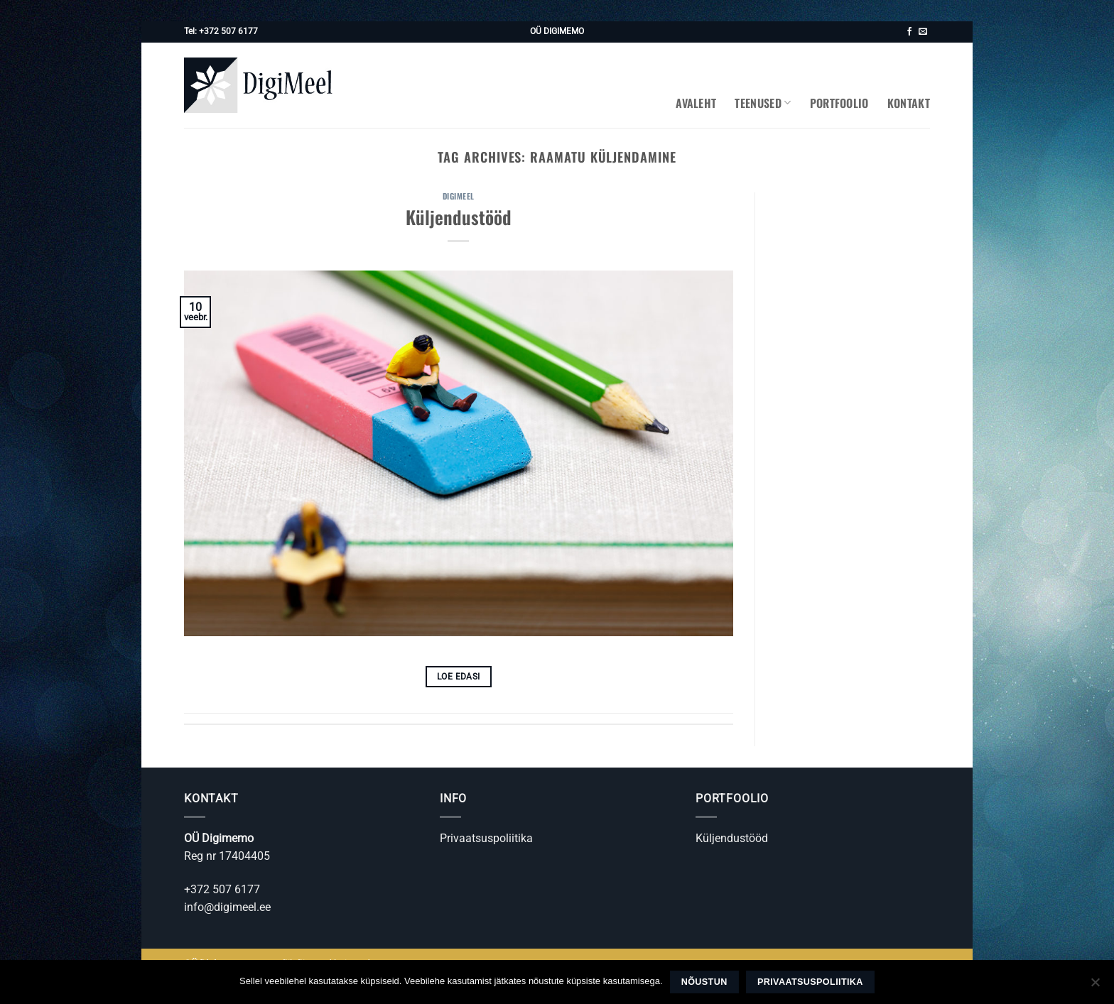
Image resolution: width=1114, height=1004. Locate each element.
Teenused (763, 102)
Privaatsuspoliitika (486, 838)
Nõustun (704, 982)
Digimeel (459, 196)
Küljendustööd (459, 216)
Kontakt (908, 102)
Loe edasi (458, 677)
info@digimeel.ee (227, 907)
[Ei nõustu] (1094, 986)
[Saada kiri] (923, 32)
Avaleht (696, 102)
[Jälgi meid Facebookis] (909, 32)
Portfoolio (839, 102)
